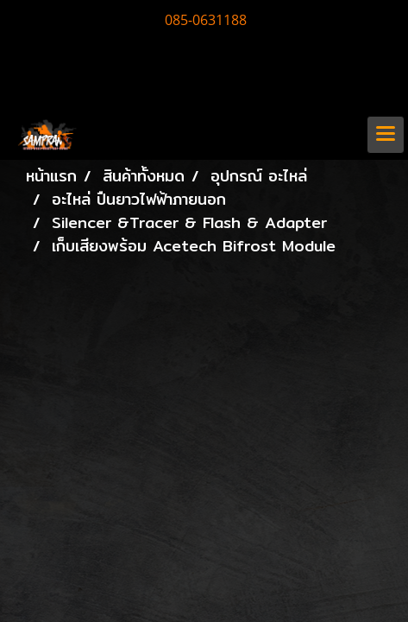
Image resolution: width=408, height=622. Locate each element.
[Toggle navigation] (386, 135)
